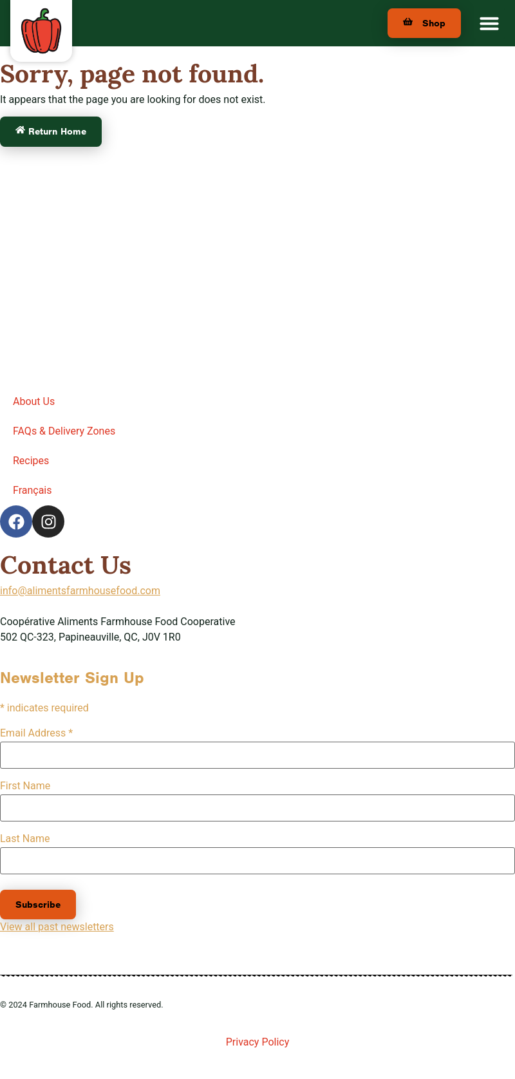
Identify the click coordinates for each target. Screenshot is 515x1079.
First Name (25, 786)
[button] (489, 23)
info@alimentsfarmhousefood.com (80, 591)
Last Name (25, 839)
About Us (34, 401)
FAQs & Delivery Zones (64, 431)
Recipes (31, 461)
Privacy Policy (258, 1042)
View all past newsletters (57, 927)
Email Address (36, 733)
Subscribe (38, 904)
